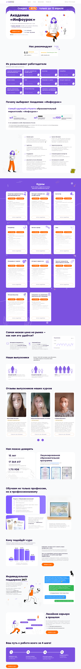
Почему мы (48, 1)
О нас (34, 1)
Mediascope (27, 127)
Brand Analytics (55, 125)
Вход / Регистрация (70, 1)
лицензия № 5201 (54, 462)
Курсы (29, 1)
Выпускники (41, 1)
